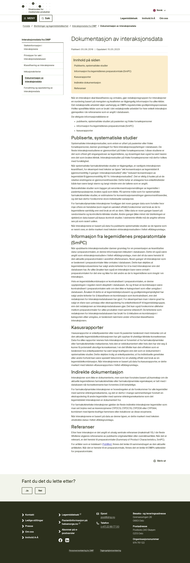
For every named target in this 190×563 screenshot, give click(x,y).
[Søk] (45, 18)
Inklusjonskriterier (32, 72)
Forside (26, 26)
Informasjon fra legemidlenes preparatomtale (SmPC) (102, 71)
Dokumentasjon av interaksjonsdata (34, 80)
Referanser (80, 88)
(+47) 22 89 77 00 (110, 527)
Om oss (164, 18)
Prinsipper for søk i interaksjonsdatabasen (35, 57)
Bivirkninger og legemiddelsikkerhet (51, 26)
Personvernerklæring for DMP (81, 551)
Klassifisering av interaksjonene (39, 65)
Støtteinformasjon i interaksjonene (33, 47)
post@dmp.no (108, 517)
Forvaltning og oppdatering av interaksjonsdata (38, 90)
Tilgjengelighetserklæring (110, 550)
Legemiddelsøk (128, 18)
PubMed (107, 444)
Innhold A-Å (148, 18)
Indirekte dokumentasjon (87, 83)
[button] (27, 490)
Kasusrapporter (82, 77)
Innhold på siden (86, 60)
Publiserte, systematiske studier (91, 66)
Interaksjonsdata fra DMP (84, 26)
